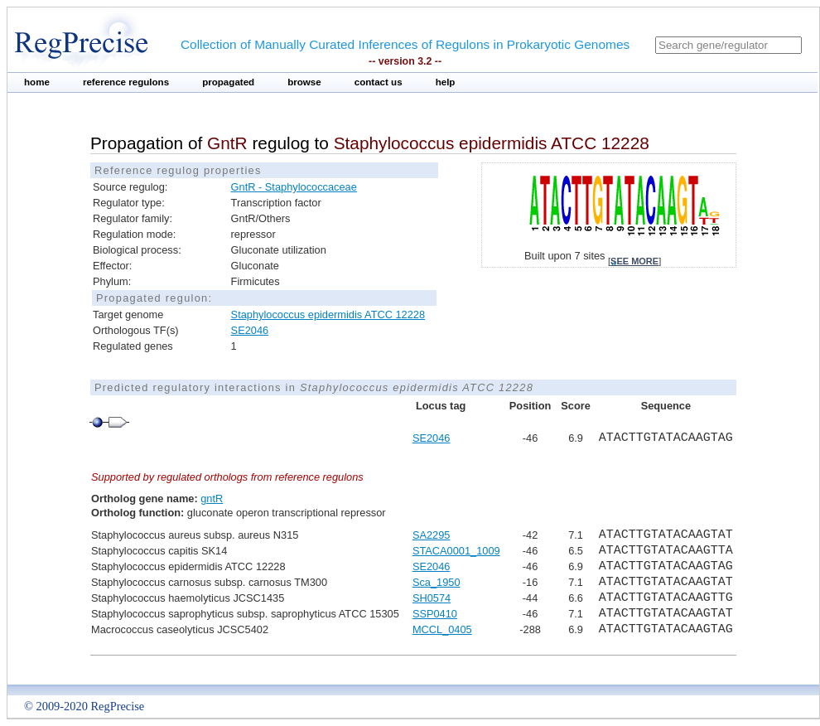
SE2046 (250, 330)
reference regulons (126, 82)
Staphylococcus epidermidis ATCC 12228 (328, 314)
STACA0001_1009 (456, 550)
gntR (211, 498)
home (37, 82)
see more (634, 261)
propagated (228, 82)
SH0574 (431, 598)
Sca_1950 (436, 582)
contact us (379, 82)
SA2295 (431, 535)
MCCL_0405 (442, 629)
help (446, 82)
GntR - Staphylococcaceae (294, 187)
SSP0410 (434, 613)
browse (304, 82)
